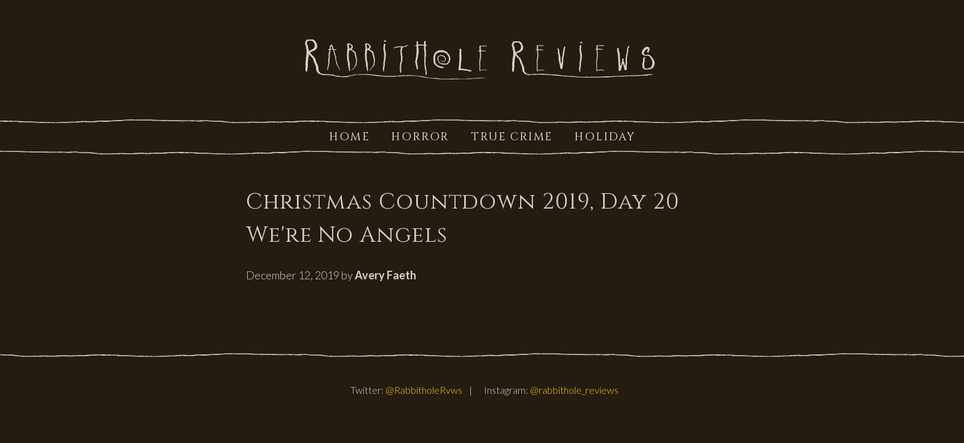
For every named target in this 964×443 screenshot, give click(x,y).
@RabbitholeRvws (423, 390)
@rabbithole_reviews (574, 390)
